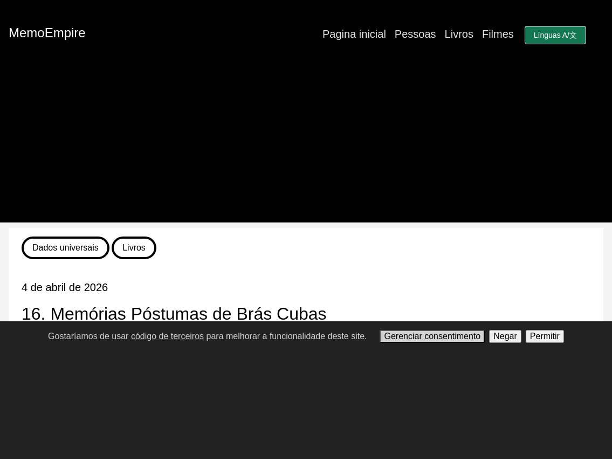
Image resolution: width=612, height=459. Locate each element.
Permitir (545, 336)
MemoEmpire (47, 32)
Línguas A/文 (555, 35)
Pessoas (415, 34)
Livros (459, 34)
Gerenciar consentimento (432, 336)
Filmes (498, 34)
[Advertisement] (306, 146)
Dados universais (65, 247)
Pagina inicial (354, 34)
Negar (505, 336)
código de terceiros (167, 336)
